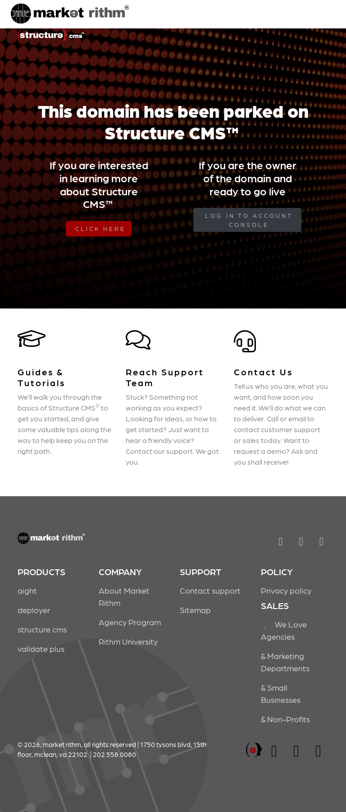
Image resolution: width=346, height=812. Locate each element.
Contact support (210, 590)
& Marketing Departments (285, 662)
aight (27, 590)
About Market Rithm (124, 596)
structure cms (42, 629)
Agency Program (130, 622)
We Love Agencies (284, 630)
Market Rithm (70, 14)
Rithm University (128, 641)
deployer (34, 609)
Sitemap (195, 609)
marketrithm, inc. (254, 750)
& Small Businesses (280, 693)
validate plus (41, 648)
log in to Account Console (249, 220)
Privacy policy (286, 590)
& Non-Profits (285, 719)
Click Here (100, 228)
